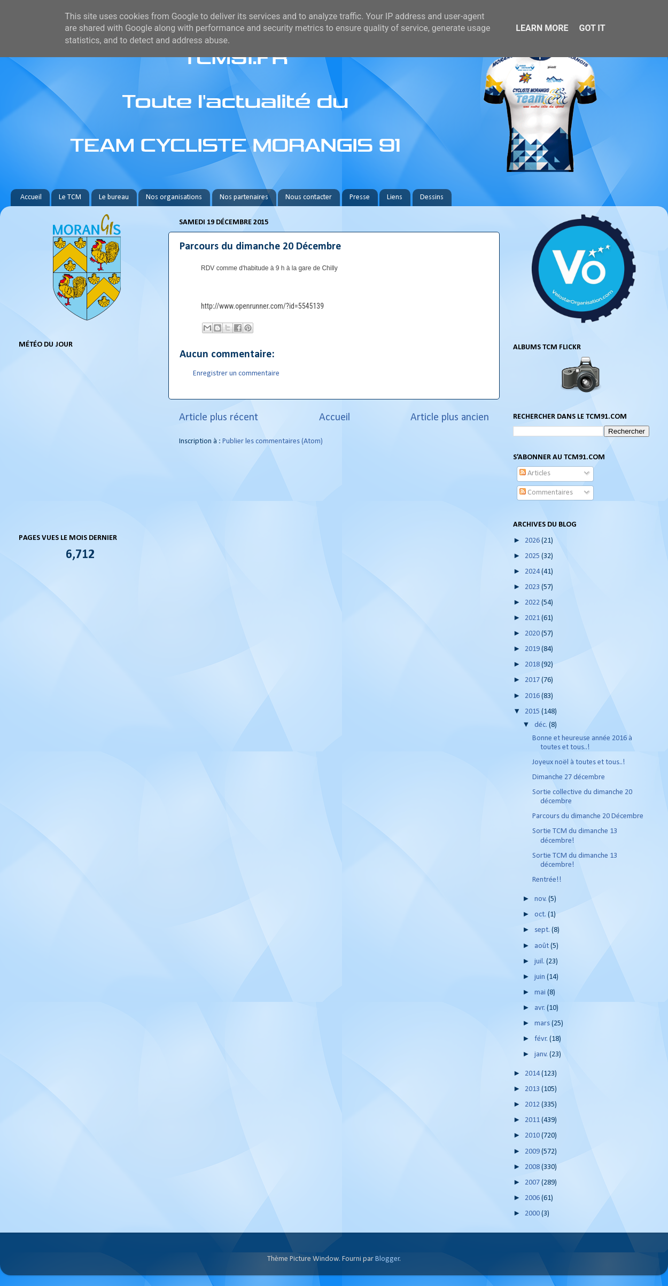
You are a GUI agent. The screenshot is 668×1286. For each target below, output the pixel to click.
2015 (533, 712)
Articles (534, 473)
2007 (533, 1183)
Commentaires (546, 493)
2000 (533, 1214)
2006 (533, 1198)
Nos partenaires (244, 197)
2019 (533, 649)
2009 (533, 1152)
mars (543, 1024)
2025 (533, 556)
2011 (533, 1120)
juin (540, 977)
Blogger (387, 1259)
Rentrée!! (547, 880)
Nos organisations (174, 197)
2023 (533, 587)
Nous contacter (308, 197)
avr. (540, 1008)
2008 (533, 1167)
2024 (533, 572)
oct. (541, 915)
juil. (540, 962)
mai (540, 993)
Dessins (432, 197)
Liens (394, 197)
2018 (533, 665)
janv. (541, 1054)
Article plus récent (218, 417)
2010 (533, 1136)
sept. (543, 930)
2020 (533, 634)
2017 (533, 680)
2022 (533, 603)
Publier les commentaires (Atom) (272, 441)
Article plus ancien (449, 417)
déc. (541, 725)
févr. (541, 1039)
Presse (359, 197)
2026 (533, 541)
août (542, 946)
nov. (541, 899)
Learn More (542, 28)
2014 (533, 1074)
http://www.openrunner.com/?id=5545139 (262, 306)
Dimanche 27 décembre (568, 777)
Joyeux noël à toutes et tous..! (578, 762)
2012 (533, 1105)
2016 (533, 696)
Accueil (31, 197)
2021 (533, 618)
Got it (592, 28)
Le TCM (70, 197)
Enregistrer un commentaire (236, 374)
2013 (533, 1089)
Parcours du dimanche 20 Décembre (587, 816)
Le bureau (114, 197)
